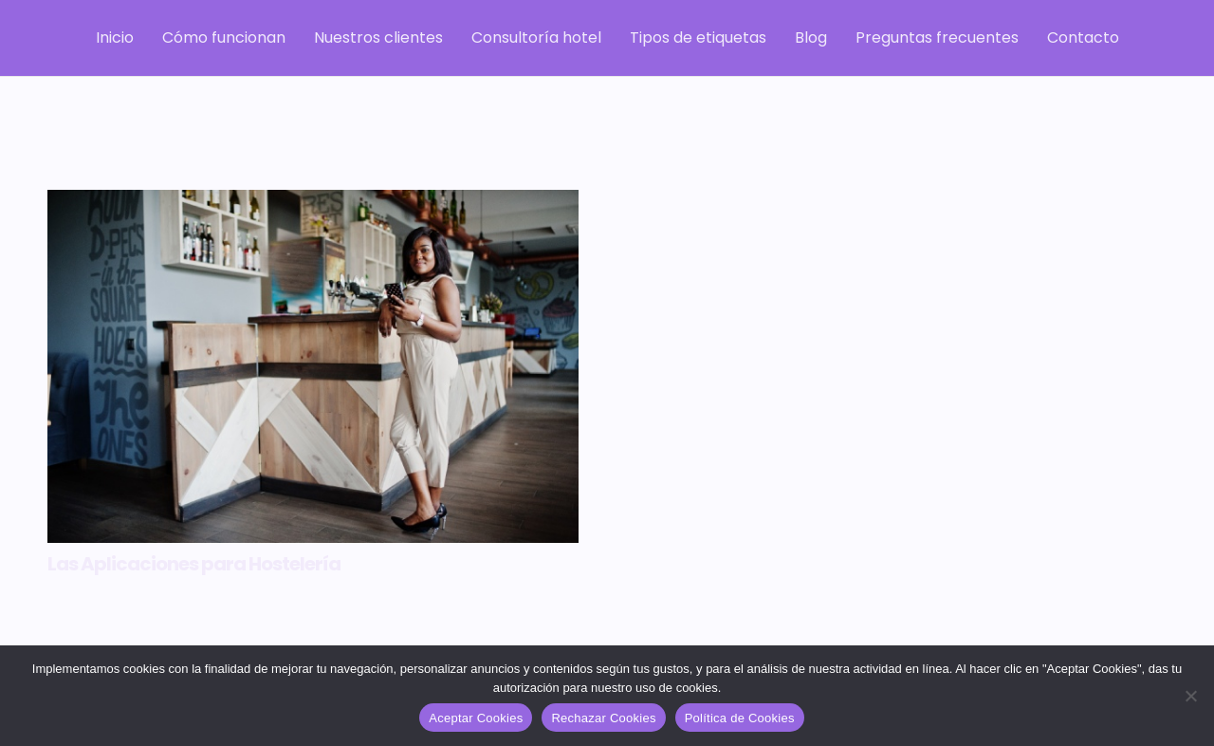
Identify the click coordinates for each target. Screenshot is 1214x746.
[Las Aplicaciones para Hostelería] (313, 366)
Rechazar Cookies (603, 718)
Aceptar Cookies (476, 718)
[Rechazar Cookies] (1190, 695)
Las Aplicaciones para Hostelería (193, 563)
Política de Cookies (740, 718)
